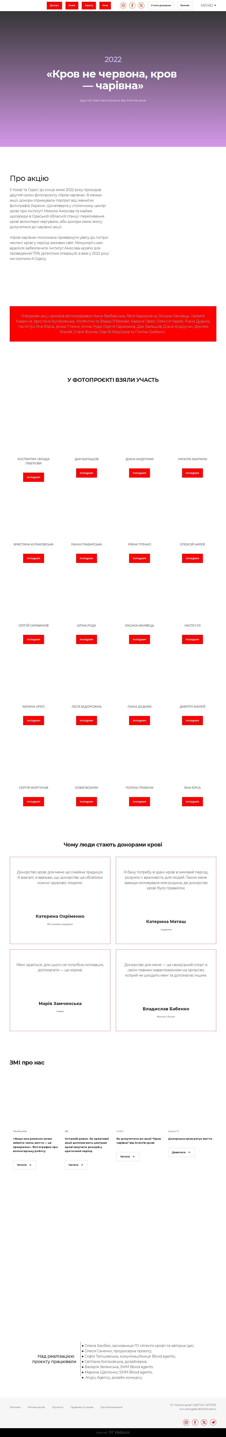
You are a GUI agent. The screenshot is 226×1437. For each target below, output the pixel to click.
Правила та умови (81, 1407)
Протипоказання (111, 1407)
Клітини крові (36, 1407)
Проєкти (57, 1407)
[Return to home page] (26, 5)
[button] (54, 5)
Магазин (15, 1407)
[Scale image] (78, 1260)
